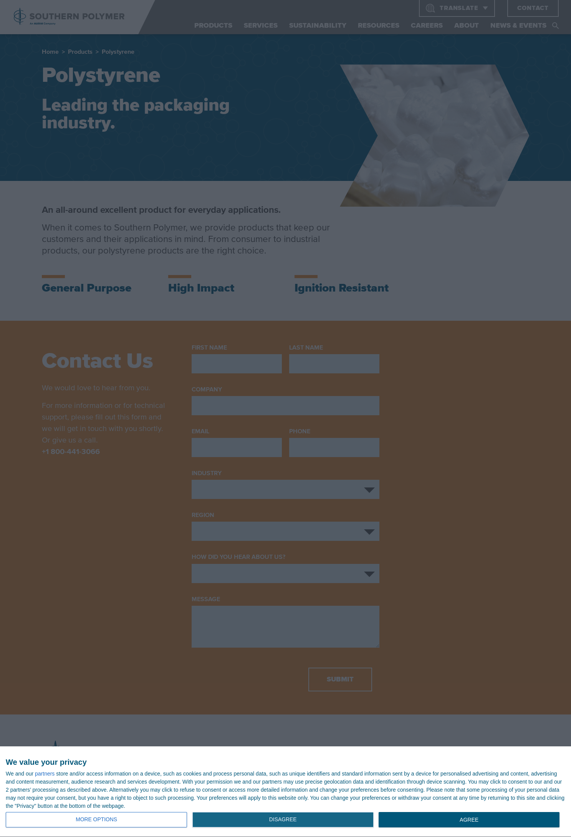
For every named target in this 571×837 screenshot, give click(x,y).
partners (45, 773)
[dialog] (285, 792)
